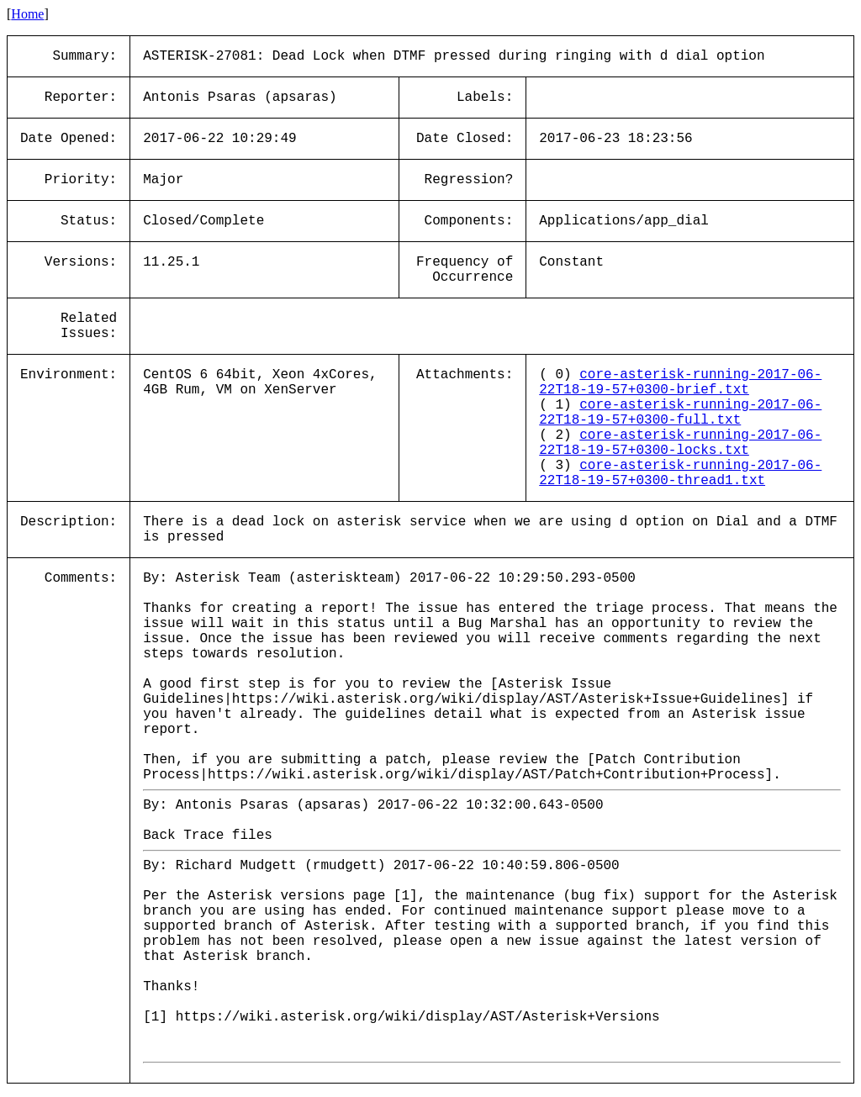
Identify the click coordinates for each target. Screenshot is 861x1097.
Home (27, 14)
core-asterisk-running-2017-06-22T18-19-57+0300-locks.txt (680, 443)
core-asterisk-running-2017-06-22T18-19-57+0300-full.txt (680, 413)
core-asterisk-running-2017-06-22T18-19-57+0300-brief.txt (680, 382)
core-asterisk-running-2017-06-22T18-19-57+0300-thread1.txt (680, 473)
